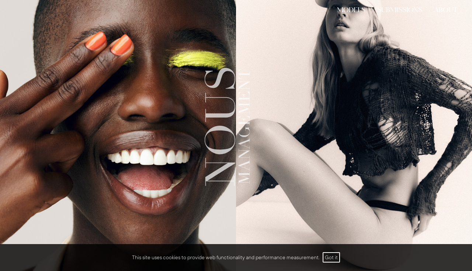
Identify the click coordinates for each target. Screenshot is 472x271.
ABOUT (445, 10)
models (351, 10)
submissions (399, 10)
